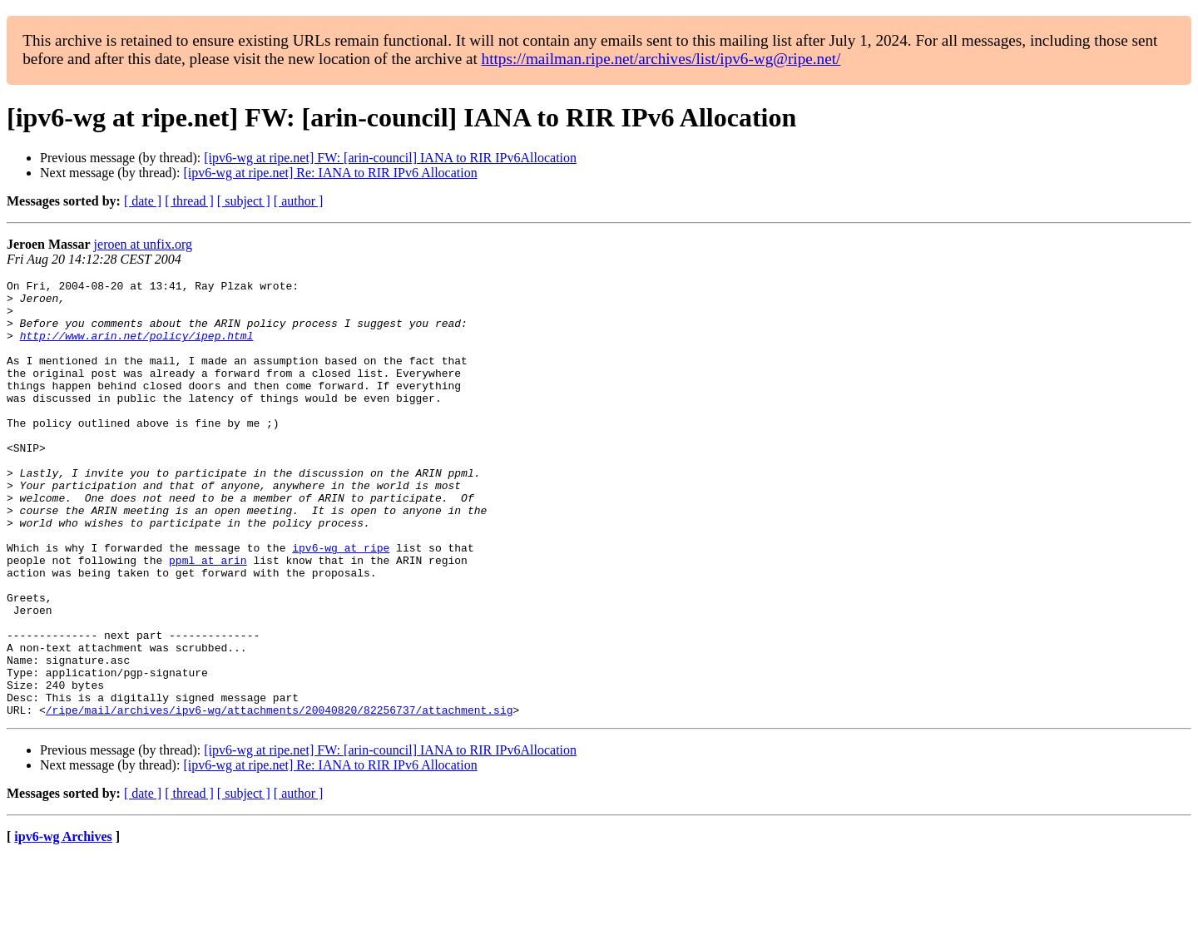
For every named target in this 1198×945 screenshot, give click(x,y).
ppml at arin (208, 617)
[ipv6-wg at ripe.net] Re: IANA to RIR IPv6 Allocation (330, 173)
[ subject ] (243, 201)
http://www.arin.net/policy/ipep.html (137, 347)
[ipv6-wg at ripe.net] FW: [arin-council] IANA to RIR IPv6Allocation (390, 158)
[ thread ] (189, 201)
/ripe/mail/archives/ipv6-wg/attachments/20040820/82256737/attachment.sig (279, 796)
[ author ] (299, 201)
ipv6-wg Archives (62, 924)
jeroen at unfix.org (143, 244)
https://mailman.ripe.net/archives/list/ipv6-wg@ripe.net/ (661, 58)
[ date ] (142, 201)
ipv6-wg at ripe (340, 602)
